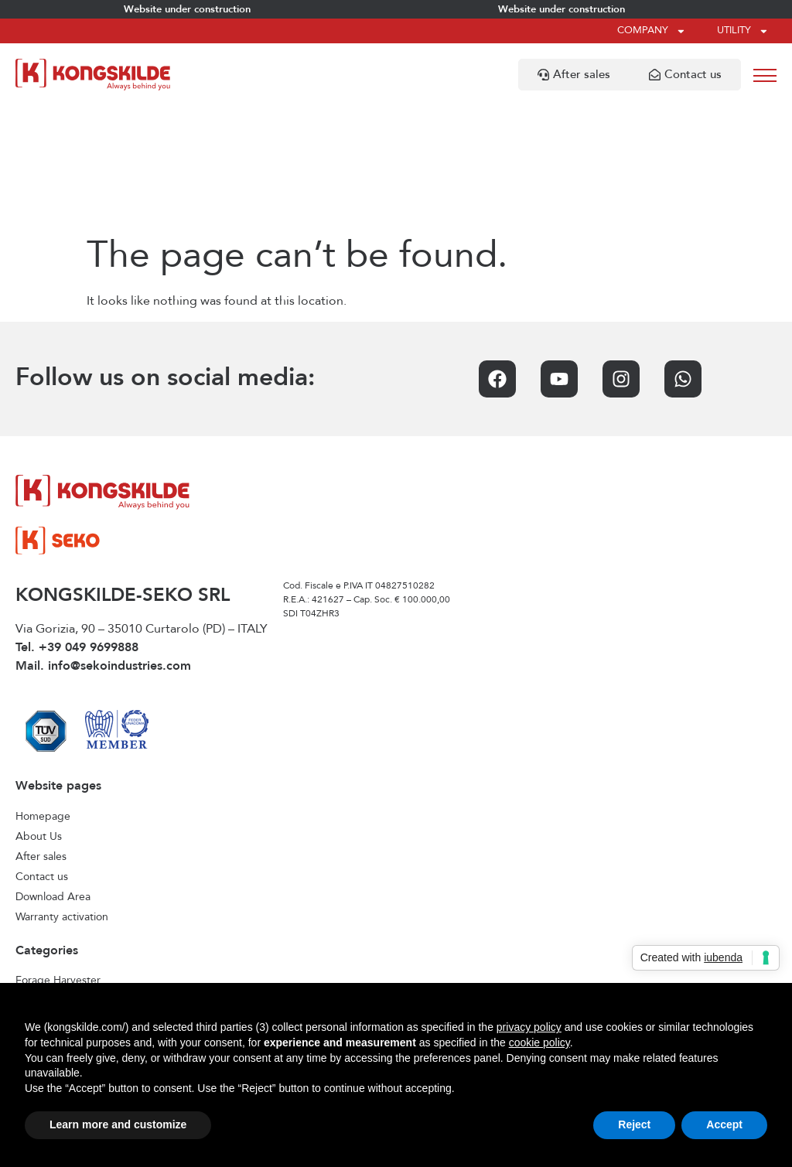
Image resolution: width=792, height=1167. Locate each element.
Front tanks (42, 877)
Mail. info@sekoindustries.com (103, 543)
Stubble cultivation (61, 978)
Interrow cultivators (62, 897)
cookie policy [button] (539, 1042)
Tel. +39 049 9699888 (76, 525)
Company (651, 31)
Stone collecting (54, 958)
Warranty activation (61, 794)
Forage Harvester (58, 857)
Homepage (42, 693)
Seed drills (41, 918)
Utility (743, 31)
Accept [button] (724, 1124)
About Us (38, 713)
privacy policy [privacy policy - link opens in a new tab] (529, 1027)
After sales (41, 734)
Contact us (41, 754)
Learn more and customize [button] (118, 1124)
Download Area (52, 774)
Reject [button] (634, 1124)
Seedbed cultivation (64, 938)
